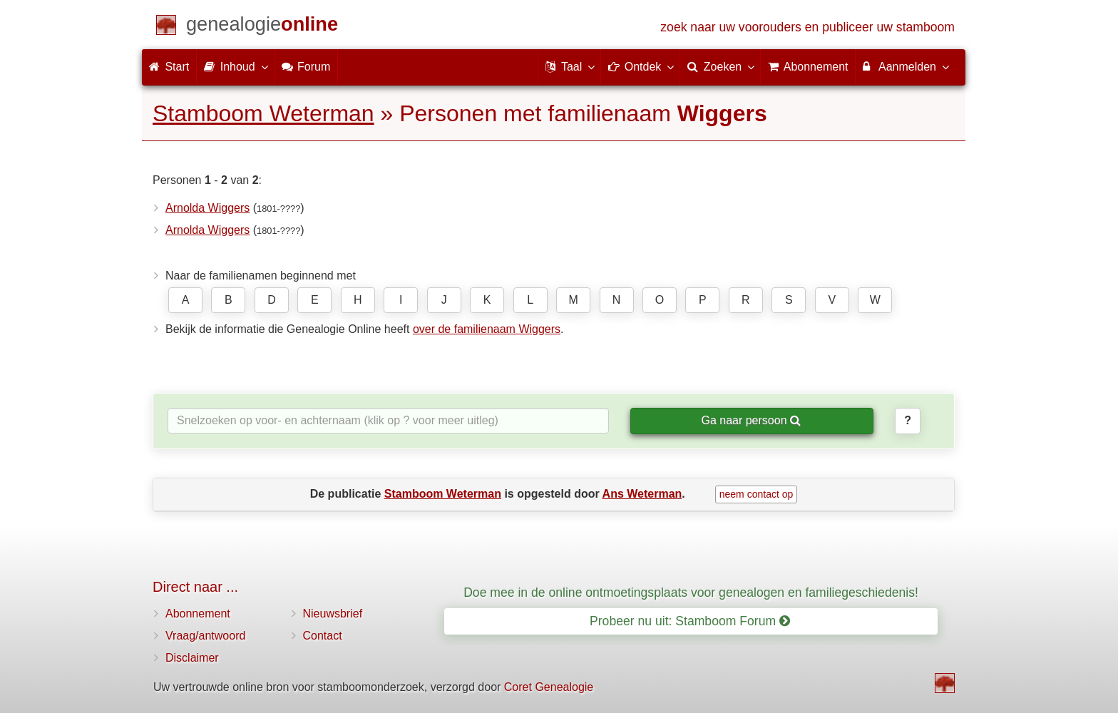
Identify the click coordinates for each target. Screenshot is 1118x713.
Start (169, 67)
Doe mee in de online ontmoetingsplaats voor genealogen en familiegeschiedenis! (690, 592)
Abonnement (197, 613)
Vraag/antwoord (205, 636)
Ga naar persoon (751, 420)
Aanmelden (905, 66)
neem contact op (756, 494)
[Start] (262, 27)
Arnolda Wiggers (207, 208)
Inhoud (235, 66)
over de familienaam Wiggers (486, 329)
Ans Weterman (642, 494)
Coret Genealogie (548, 687)
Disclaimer (192, 658)
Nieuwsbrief (333, 613)
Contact (322, 636)
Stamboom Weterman (263, 113)
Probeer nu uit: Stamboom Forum (690, 621)
